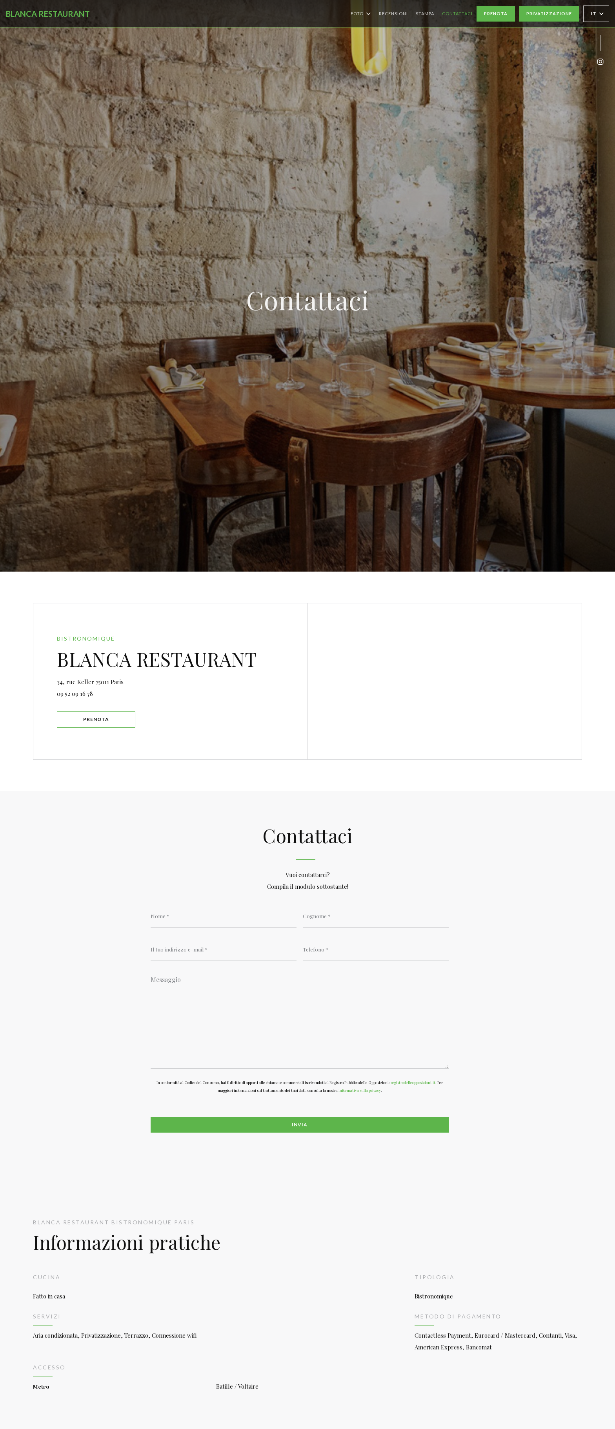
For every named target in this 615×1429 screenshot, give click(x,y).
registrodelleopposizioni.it (413, 1082)
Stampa (425, 13)
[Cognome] (376, 916)
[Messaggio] (300, 1020)
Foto (361, 13)
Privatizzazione (549, 13)
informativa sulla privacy (359, 1090)
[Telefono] (376, 949)
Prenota (496, 13)
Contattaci (457, 13)
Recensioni (393, 13)
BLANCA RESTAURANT (48, 13)
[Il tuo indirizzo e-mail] (224, 949)
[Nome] (224, 916)
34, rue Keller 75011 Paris (125, 681)
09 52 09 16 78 (75, 693)
